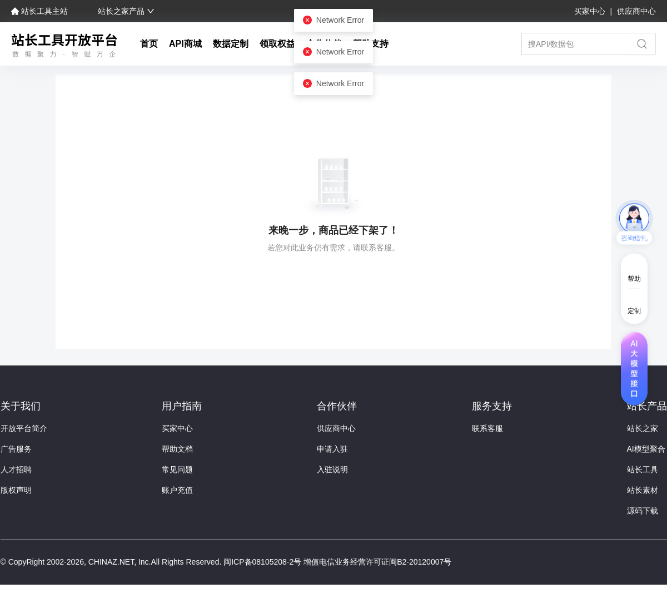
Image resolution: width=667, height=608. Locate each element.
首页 (149, 43)
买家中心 (591, 11)
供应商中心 (636, 11)
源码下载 (642, 510)
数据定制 (230, 43)
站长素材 (642, 490)
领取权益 (277, 43)
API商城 (185, 43)
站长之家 (642, 428)
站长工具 (642, 469)
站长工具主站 (40, 11)
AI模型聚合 (646, 448)
